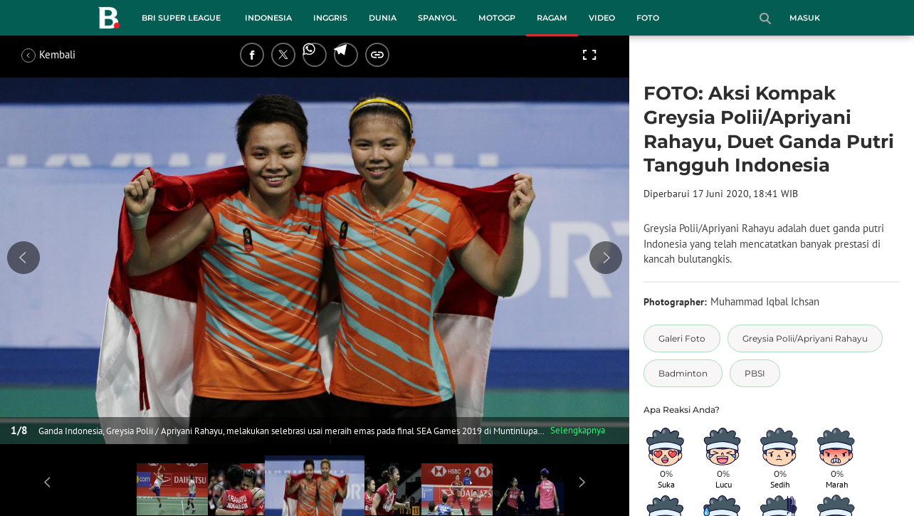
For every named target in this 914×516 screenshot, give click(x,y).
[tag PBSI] (755, 373)
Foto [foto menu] (647, 18)
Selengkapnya (577, 430)
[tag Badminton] (683, 373)
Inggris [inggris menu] (330, 18)
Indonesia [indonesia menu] (268, 18)
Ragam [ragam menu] (552, 18)
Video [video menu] (602, 18)
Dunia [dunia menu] (382, 18)
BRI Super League (181, 18)
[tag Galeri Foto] (682, 338)
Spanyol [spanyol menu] (437, 18)
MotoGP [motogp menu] (496, 18)
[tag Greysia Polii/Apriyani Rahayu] (805, 338)
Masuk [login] (804, 18)
